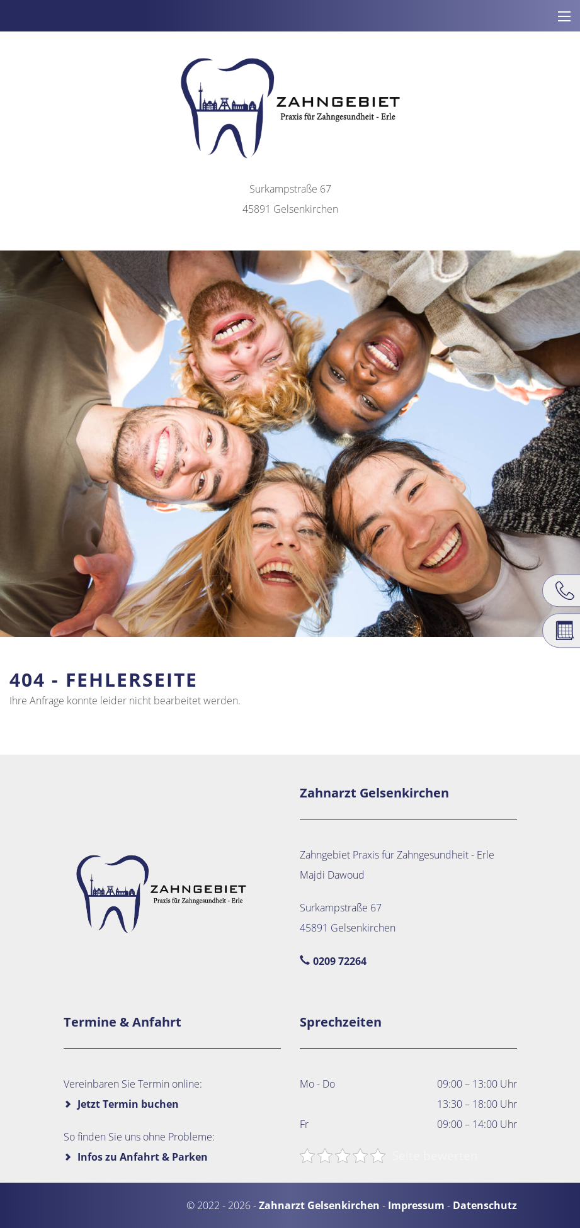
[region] (290, 444)
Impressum (416, 1205)
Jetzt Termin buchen (128, 1104)
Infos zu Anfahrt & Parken (142, 1157)
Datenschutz (485, 1205)
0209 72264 (340, 961)
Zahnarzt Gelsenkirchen (319, 1205)
